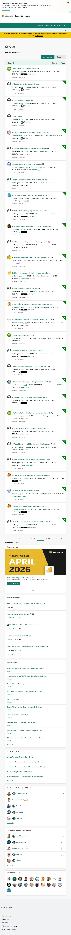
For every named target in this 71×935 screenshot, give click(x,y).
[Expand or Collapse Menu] (3, 21)
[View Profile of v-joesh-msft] (24, 465)
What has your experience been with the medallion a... (25, 738)
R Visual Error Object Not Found (23, 335)
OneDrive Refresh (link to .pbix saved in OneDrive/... (32, 132)
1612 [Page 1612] (33, 538)
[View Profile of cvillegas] (16, 229)
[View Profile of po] (15, 260)
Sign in (48, 25)
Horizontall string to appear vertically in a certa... (31, 195)
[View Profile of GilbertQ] (27, 90)
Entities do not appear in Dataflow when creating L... (30, 273)
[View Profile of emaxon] (16, 338)
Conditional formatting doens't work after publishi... (30, 242)
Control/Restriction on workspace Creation (28, 351)
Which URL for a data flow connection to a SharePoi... (32, 413)
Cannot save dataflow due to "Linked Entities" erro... (30, 366)
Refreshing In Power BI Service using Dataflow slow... (32, 444)
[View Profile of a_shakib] (16, 478)
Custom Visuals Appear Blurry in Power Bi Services (24, 707)
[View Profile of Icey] (28, 372)
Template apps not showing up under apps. (22, 722)
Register (40, 25)
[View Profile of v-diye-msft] (30, 74)
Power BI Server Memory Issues (18, 684)
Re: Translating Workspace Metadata (19, 772)
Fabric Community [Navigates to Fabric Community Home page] (23, 16)
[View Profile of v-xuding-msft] (31, 216)
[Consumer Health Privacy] (35, 929)
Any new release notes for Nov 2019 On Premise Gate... (33, 226)
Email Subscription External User (18, 715)
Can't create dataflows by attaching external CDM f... (32, 320)
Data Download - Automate (23, 100)
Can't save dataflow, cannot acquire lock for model (31, 382)
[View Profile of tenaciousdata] (18, 323)
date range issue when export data (26, 288)
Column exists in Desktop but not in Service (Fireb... (24, 730)
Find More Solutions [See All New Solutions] (10, 744)
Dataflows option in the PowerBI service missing (30, 149)
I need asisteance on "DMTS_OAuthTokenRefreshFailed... (26, 676)
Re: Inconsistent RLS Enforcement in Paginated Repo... (25, 777)
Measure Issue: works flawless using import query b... (30, 506)
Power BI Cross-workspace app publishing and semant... (26, 668)
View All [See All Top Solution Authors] (10, 823)
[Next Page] (64, 538)
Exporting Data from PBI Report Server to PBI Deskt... (32, 459)
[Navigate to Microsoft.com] (7, 16)
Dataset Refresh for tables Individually (27, 84)
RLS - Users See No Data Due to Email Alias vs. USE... (25, 691)
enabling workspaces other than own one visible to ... (32, 257)
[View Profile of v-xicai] (29, 232)
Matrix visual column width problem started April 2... (25, 767)
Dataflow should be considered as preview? (27, 164)
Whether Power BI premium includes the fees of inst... (32, 522)
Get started (39, 36)
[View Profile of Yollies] (16, 198)
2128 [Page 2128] (60, 538)
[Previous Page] (18, 538)
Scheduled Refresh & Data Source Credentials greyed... (31, 475)
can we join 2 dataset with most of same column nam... (33, 304)
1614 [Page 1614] (48, 538)
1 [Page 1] (22, 538)
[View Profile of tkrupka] (16, 71)
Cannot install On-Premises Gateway (24, 68)
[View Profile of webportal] (17, 416)
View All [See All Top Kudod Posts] (10, 780)
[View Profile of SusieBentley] (18, 135)
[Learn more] (13, 583)
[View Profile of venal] (22, 418)
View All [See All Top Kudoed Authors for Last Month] (10, 865)
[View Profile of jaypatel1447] (18, 307)
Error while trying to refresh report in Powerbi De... (29, 428)
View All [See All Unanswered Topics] (10, 654)
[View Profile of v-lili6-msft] (30, 294)
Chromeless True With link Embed (18, 614)
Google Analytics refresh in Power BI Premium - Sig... (30, 180)
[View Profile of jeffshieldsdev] (33, 170)
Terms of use (5, 919)
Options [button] (59, 57)
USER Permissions (13, 699)
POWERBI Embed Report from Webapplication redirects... (28, 625)
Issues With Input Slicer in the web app (20, 757)
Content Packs (17, 116)
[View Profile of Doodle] (16, 276)
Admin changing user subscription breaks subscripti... (25, 603)
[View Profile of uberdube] (23, 387)
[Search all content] (44, 30)
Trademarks (4, 922)
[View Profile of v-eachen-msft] (31, 527)
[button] (47, 57)
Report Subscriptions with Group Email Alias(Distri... (32, 397)
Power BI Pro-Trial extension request (26, 491)
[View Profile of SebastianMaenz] (19, 509)
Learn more (6, 10)
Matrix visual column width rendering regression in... (25, 762)
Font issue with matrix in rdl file (18, 636)
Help (54, 25)
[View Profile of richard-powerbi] (19, 167)
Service (9, 671)
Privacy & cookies (6, 916)
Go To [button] (61, 25)
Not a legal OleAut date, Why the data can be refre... (30, 211)
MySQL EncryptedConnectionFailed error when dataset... (26, 646)
